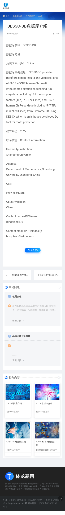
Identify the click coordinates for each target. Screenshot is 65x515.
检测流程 (16, 296)
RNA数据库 (30, 16)
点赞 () (33, 250)
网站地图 (31, 503)
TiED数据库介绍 (14, 403)
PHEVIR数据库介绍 (48, 275)
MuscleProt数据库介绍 (26, 275)
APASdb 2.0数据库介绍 (46, 443)
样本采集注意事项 (21, 336)
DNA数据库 (13, 411)
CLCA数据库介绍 (44, 403)
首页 (7, 16)
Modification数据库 (46, 450)
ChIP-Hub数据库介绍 (16, 442)
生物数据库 (17, 16)
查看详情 (16, 320)
